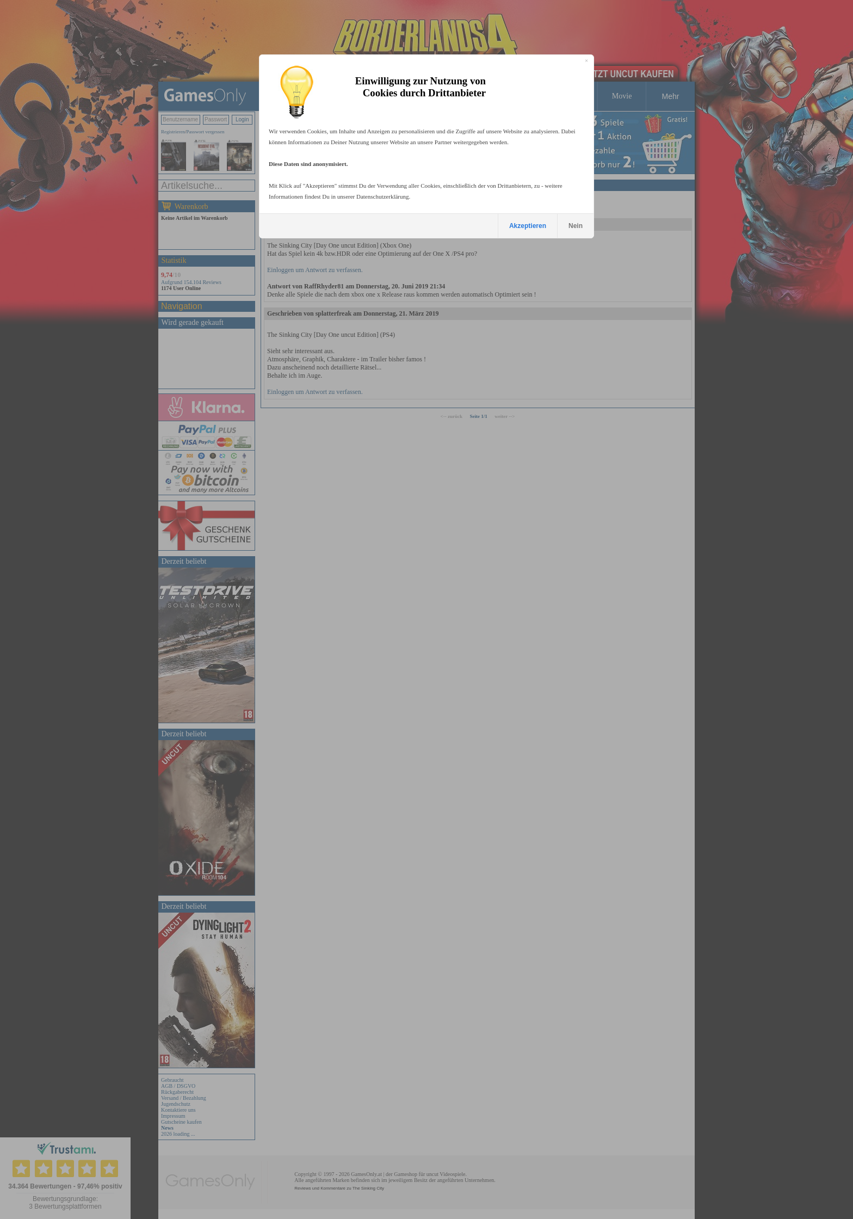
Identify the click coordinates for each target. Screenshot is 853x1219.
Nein (575, 226)
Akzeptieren (527, 226)
